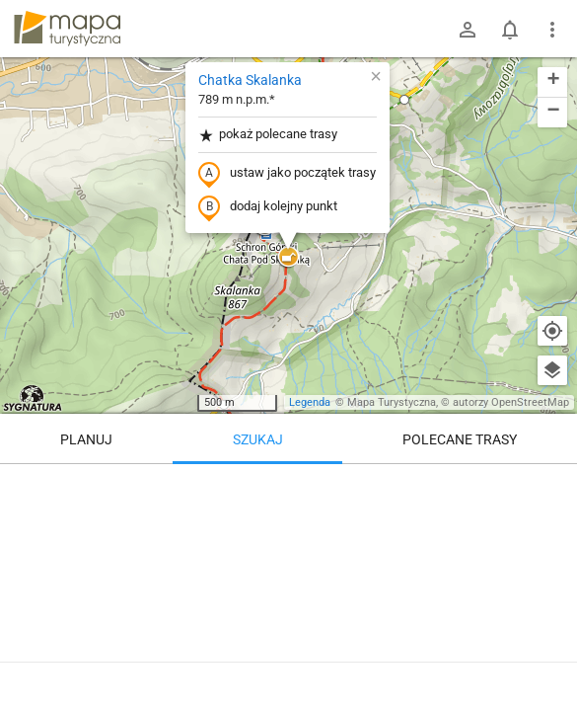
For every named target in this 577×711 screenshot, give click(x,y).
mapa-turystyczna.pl (67, 28)
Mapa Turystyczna (391, 402)
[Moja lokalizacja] (552, 331)
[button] (404, 100)
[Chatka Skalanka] (288, 582)
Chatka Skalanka (250, 80)
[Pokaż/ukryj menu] (552, 29)
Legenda (309, 402)
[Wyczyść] (552, 486)
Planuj (86, 439)
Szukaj (258, 439)
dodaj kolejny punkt (267, 207)
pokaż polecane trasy (267, 134)
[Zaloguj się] (467, 29)
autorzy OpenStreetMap (511, 402)
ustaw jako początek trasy (287, 174)
